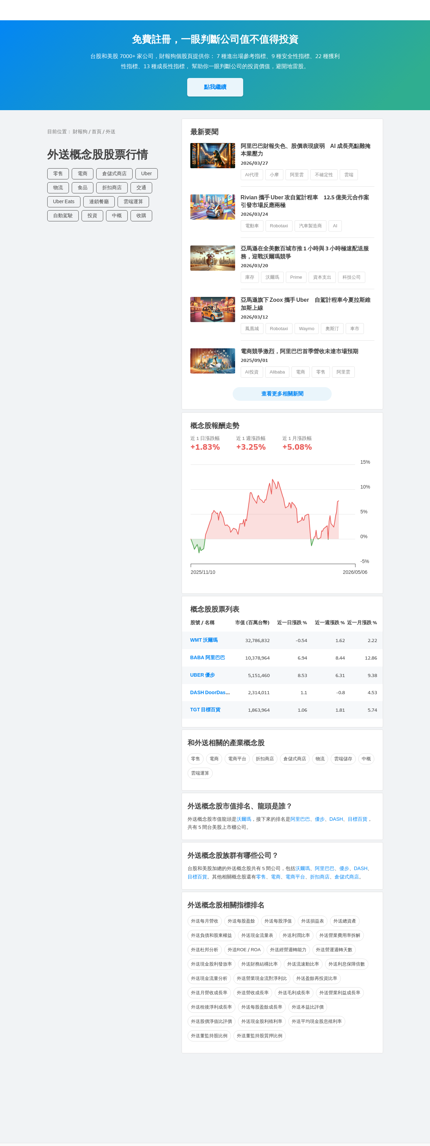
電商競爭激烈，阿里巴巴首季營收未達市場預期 (299, 351)
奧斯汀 (332, 328)
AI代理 (252, 174)
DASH (336, 819)
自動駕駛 (63, 216)
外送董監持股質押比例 (259, 1035)
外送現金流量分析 (209, 978)
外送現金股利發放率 (211, 964)
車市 (354, 328)
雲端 (348, 174)
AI (335, 225)
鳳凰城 (252, 328)
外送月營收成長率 (209, 992)
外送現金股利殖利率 (261, 1021)
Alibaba (277, 372)
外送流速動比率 (303, 964)
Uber (146, 174)
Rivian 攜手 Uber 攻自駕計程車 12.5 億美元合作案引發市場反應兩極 (305, 201)
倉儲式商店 (114, 174)
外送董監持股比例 (209, 1035)
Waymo (307, 328)
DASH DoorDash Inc (213, 693)
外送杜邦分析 (204, 949)
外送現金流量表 (257, 935)
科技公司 (352, 277)
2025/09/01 (254, 360)
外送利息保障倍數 (347, 964)
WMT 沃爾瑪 (204, 640)
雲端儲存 (343, 758)
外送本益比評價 (308, 1007)
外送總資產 (344, 921)
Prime (296, 277)
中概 (117, 216)
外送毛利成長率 (294, 992)
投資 (92, 216)
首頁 (96, 132)
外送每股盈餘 (241, 921)
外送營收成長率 (253, 992)
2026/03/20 (254, 266)
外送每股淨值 (278, 921)
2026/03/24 (254, 214)
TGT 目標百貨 (205, 710)
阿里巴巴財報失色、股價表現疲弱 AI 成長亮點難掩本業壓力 (306, 150)
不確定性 (324, 174)
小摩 (274, 174)
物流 (58, 188)
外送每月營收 (204, 921)
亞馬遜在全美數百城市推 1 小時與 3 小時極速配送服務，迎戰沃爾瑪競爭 (305, 252)
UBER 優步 (202, 675)
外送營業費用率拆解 (339, 935)
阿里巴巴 (300, 819)
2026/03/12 (254, 317)
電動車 (252, 225)
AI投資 (252, 372)
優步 (320, 819)
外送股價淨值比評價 (211, 1021)
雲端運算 (133, 202)
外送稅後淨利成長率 (211, 1007)
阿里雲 (297, 174)
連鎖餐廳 (99, 202)
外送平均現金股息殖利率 (317, 1021)
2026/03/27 (254, 163)
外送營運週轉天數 (334, 949)
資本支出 (322, 277)
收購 (141, 216)
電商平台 (237, 758)
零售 (58, 174)
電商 (82, 174)
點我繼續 (215, 87)
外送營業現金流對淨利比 (262, 978)
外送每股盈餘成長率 (261, 1007)
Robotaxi (279, 225)
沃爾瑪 (272, 277)
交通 (141, 188)
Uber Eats (64, 202)
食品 (82, 188)
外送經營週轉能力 (288, 949)
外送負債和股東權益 (211, 935)
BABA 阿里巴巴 (207, 658)
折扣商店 (112, 188)
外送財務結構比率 (259, 964)
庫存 (249, 277)
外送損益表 (312, 921)
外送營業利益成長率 (339, 992)
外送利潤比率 (296, 935)
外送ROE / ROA (244, 949)
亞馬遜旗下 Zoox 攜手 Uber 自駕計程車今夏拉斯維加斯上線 (306, 304)
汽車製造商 (310, 225)
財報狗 (80, 132)
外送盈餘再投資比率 (316, 978)
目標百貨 (357, 819)
